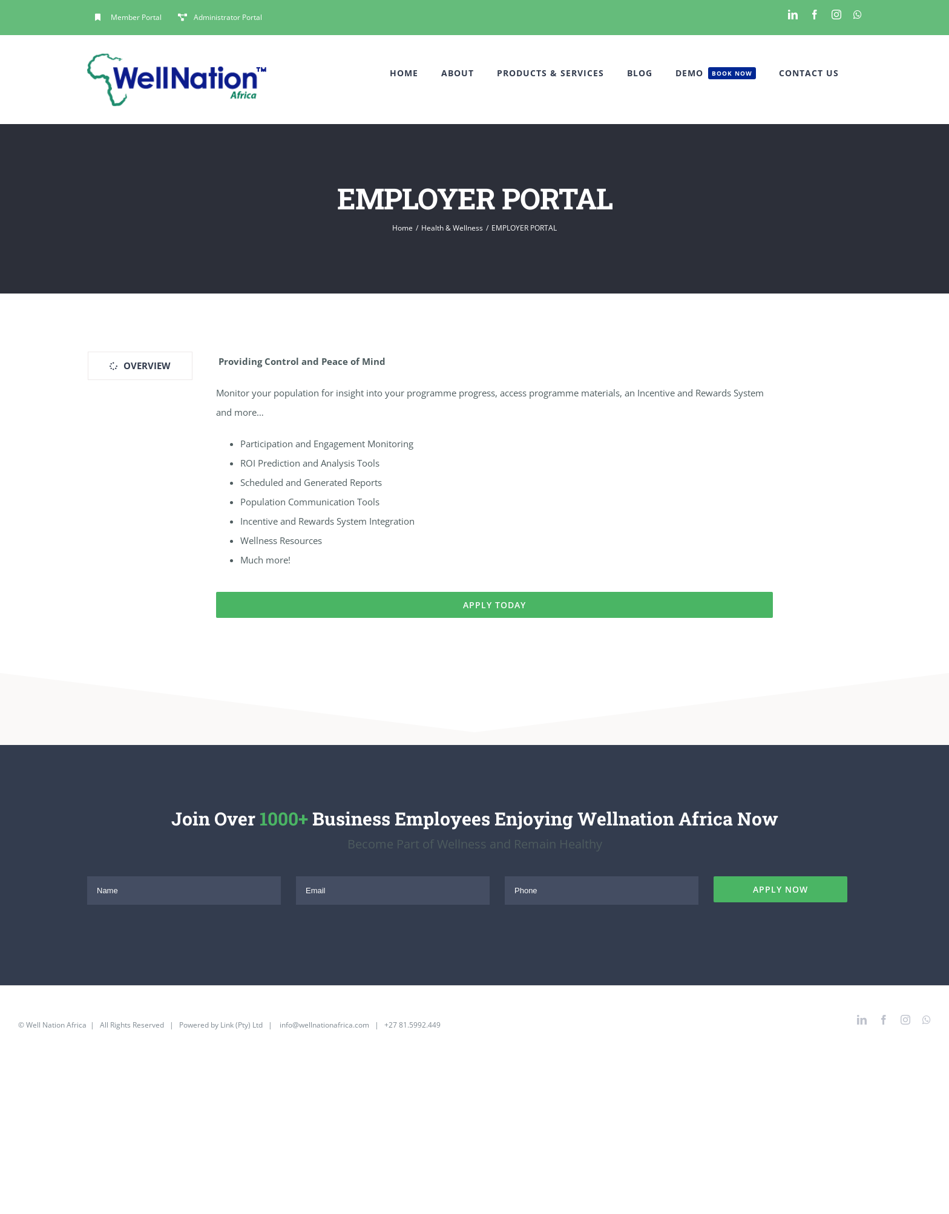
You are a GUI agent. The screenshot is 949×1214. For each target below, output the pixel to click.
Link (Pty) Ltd (241, 1025)
